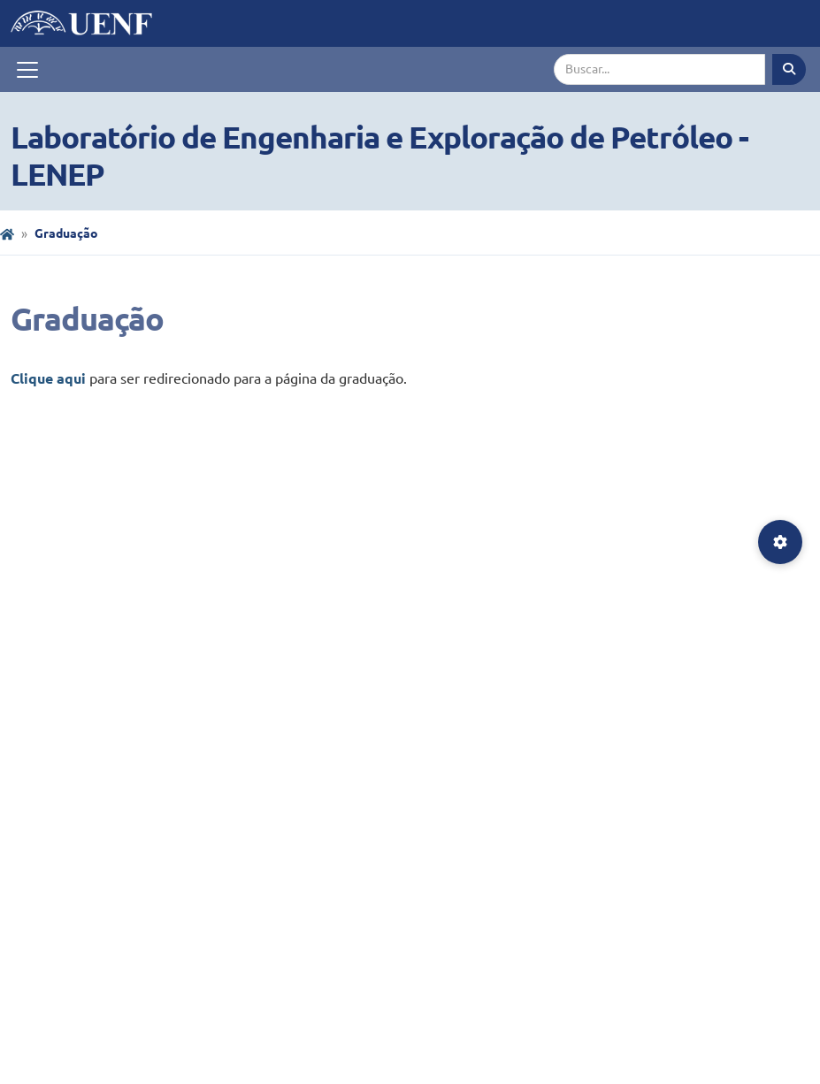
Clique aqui (48, 378)
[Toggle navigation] (27, 70)
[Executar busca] (789, 69)
